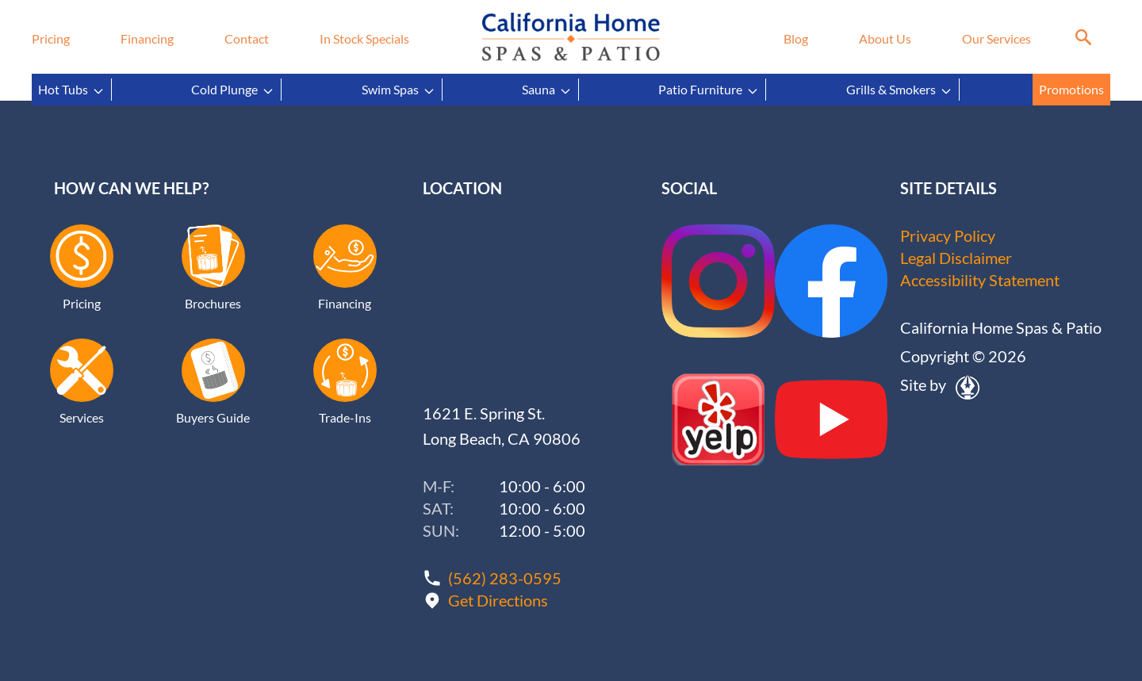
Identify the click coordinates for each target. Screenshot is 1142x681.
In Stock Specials (364, 38)
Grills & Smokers (899, 90)
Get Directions (498, 600)
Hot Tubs (71, 90)
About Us (885, 38)
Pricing (51, 38)
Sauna (547, 90)
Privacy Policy (947, 235)
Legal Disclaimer (956, 257)
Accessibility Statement (980, 279)
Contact (246, 38)
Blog (796, 38)
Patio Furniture (708, 90)
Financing (147, 38)
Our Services (996, 38)
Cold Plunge (232, 90)
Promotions (1071, 89)
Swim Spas (398, 90)
